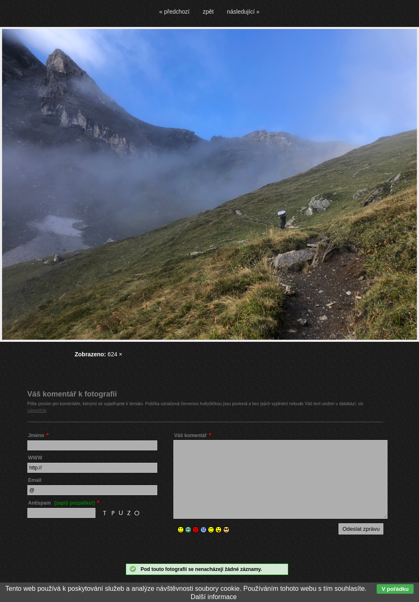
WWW (35, 458)
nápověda (36, 410)
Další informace (213, 596)
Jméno (36, 435)
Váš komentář (190, 435)
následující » (243, 11)
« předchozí (174, 11)
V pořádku (395, 589)
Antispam (61, 503)
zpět (208, 11)
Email (34, 480)
